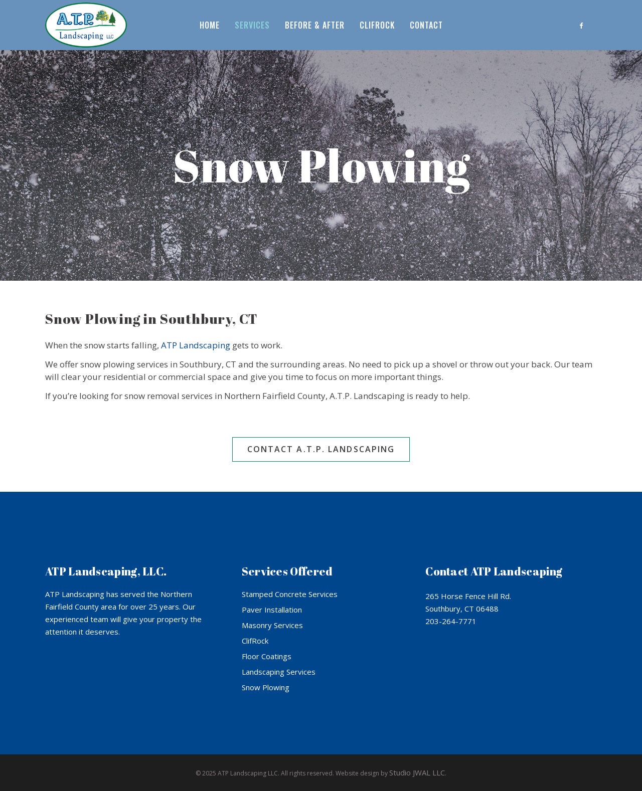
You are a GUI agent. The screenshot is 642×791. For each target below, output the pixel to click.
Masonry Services (272, 625)
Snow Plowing (265, 687)
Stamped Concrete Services (290, 594)
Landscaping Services (278, 671)
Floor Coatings (266, 656)
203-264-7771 (450, 621)
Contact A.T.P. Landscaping (321, 449)
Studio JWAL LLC (417, 772)
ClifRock (255, 640)
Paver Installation (272, 609)
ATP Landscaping (195, 345)
